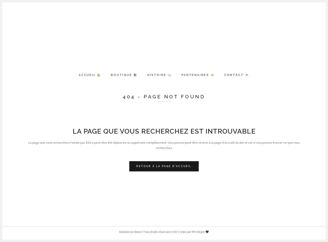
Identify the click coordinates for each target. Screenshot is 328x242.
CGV (175, 231)
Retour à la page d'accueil (163, 166)
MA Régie (198, 231)
